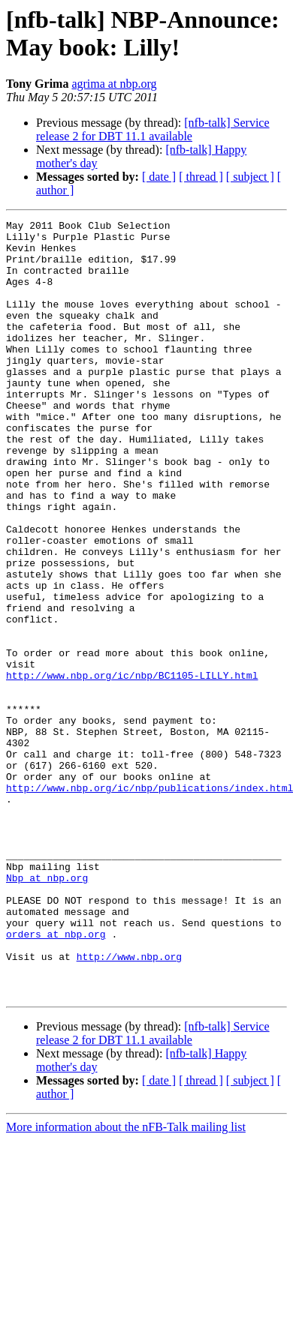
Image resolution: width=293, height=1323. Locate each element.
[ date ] (159, 176)
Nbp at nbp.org (47, 1010)
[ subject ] (250, 176)
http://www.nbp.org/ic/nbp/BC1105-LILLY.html (132, 767)
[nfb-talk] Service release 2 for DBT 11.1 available (153, 129)
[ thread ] (201, 176)
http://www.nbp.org (129, 1105)
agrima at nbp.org (113, 83)
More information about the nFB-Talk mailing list (126, 1282)
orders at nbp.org (56, 1077)
